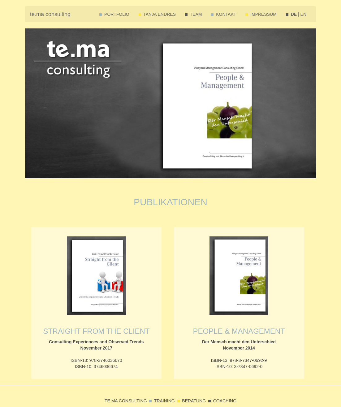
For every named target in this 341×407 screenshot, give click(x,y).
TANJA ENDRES (157, 14)
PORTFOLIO (114, 14)
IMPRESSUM (261, 14)
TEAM (193, 14)
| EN (296, 14)
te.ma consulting (50, 14)
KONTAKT (223, 14)
